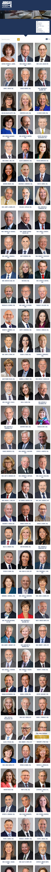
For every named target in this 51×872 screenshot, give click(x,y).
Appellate (43, 29)
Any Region (43, 30)
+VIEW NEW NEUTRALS (42, 737)
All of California (43, 32)
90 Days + (43, 24)
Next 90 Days (43, 26)
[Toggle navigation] (49, 2)
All (43, 21)
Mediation (43, 23)
